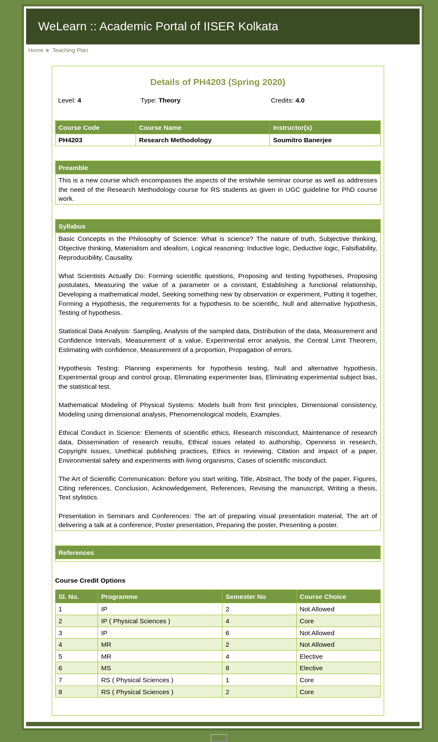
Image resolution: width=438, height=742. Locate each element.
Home (36, 50)
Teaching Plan (70, 50)
